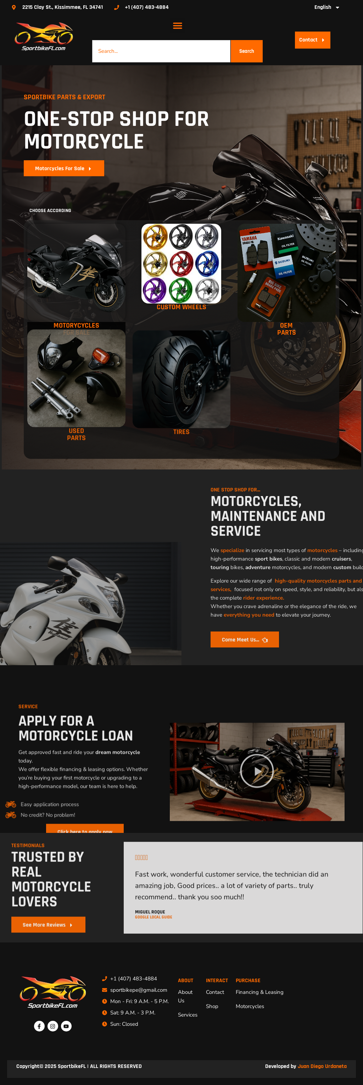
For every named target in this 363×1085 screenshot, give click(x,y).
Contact (215, 992)
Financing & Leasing (260, 992)
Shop (212, 1006)
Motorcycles (250, 1006)
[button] (177, 25)
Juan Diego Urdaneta (322, 1066)
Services (187, 1014)
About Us (185, 996)
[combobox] (161, 51)
